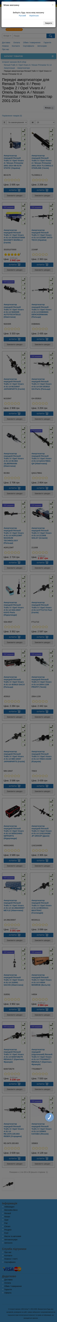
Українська (34, 15)
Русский (22, 15)
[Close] (52, 4)
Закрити (48, 23)
